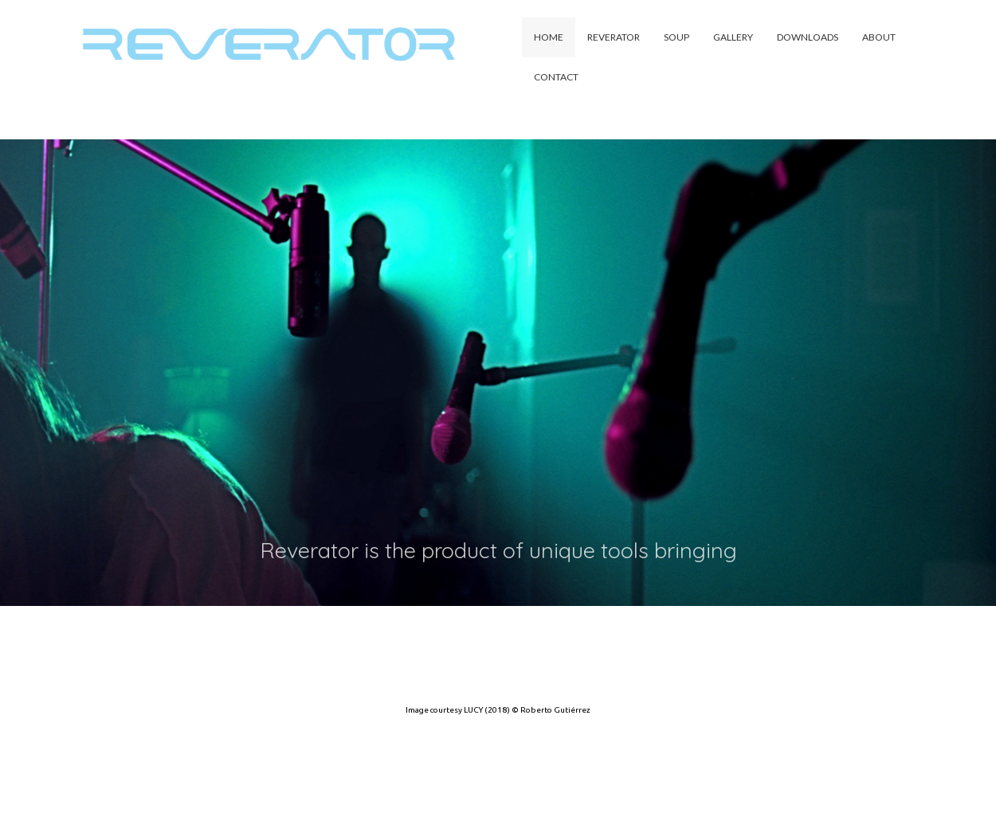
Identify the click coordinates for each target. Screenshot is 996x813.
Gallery (733, 37)
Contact (556, 77)
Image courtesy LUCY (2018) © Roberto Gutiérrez (498, 710)
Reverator (613, 37)
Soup (676, 37)
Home (548, 37)
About (879, 37)
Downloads (807, 37)
